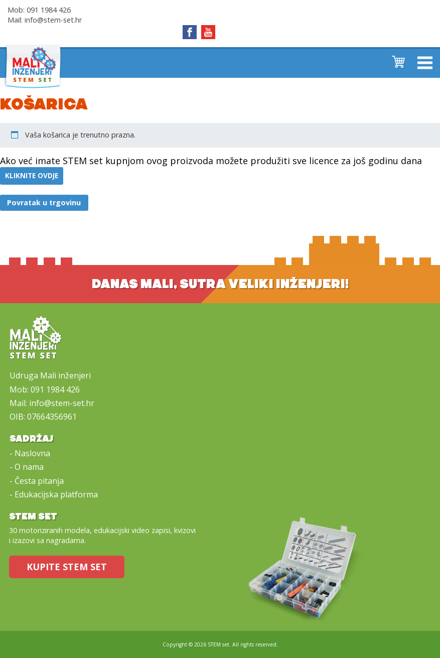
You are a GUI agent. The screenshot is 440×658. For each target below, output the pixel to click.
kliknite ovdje (31, 175)
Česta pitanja (39, 480)
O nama (29, 466)
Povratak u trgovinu (44, 202)
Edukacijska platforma (56, 494)
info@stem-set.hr (53, 20)
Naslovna (32, 453)
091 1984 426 (49, 10)
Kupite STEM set (67, 567)
